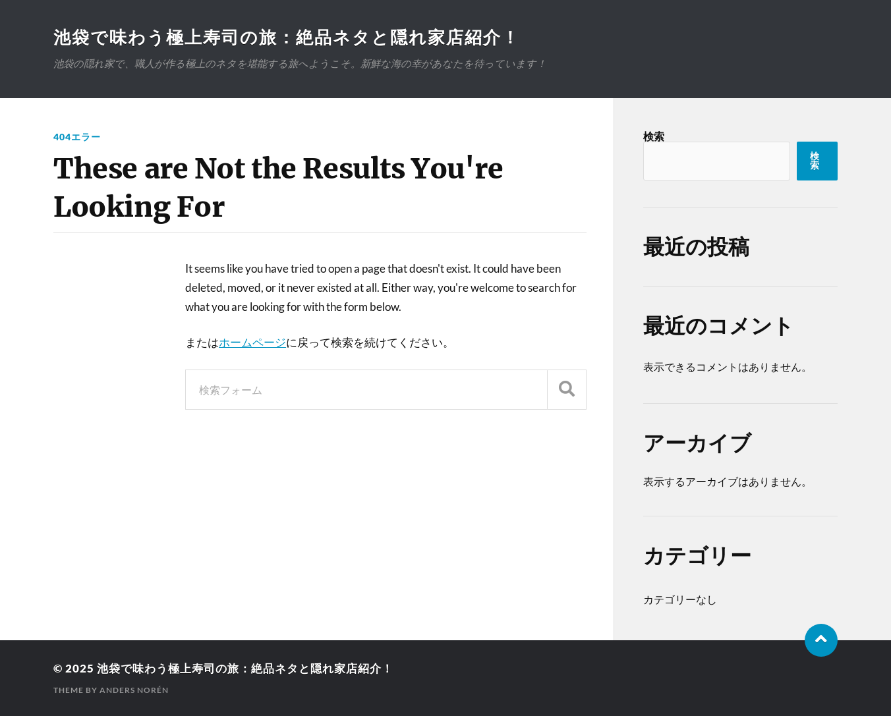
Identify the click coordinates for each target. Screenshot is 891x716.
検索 (653, 136)
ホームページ (252, 342)
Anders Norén (134, 690)
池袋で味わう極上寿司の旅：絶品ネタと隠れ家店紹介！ (286, 37)
